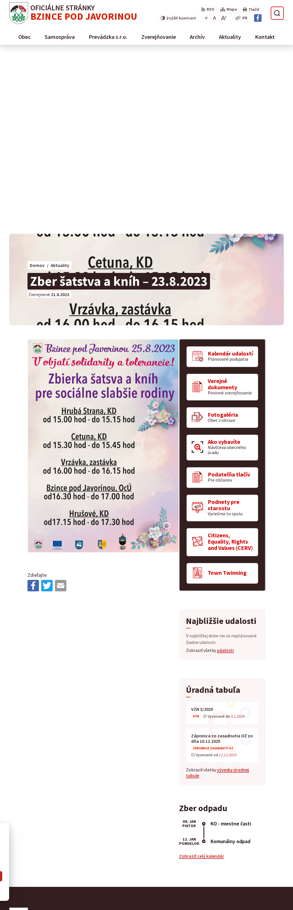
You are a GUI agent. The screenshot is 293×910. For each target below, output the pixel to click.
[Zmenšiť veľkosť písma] (206, 18)
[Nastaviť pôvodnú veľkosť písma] (214, 18)
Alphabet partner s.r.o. (83, 756)
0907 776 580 (241, 884)
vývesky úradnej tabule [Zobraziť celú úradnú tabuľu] (217, 592)
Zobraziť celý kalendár (201, 676)
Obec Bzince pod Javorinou (68, 762)
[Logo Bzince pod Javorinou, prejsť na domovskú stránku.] (73, 13)
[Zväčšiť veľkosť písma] (223, 18)
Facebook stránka (247, 897)
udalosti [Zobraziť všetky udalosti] (225, 470)
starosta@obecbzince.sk (254, 890)
